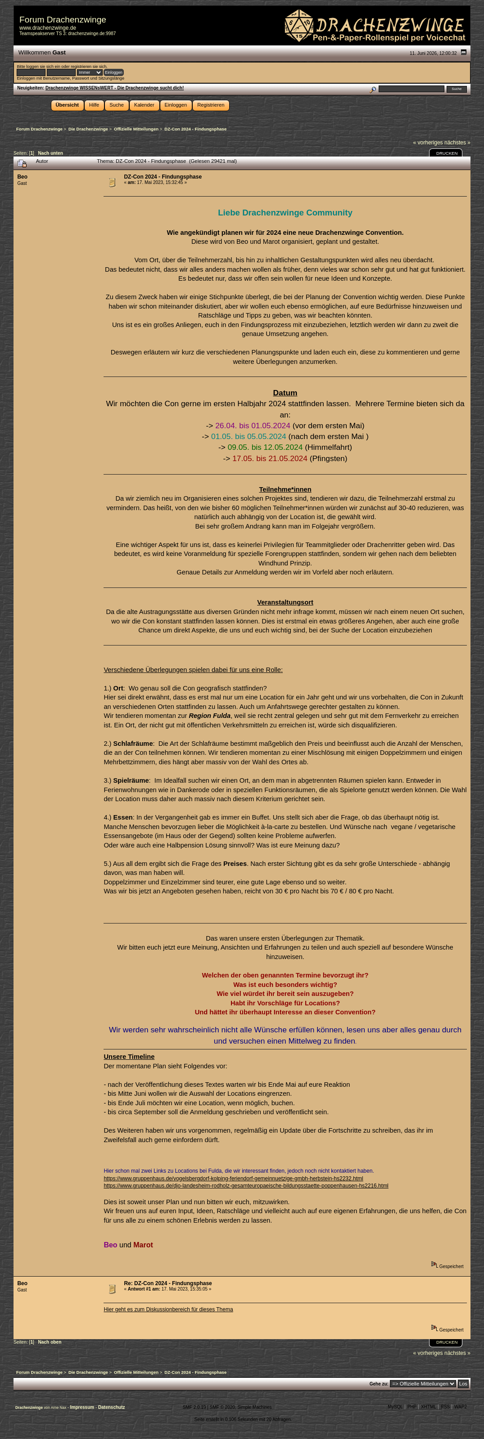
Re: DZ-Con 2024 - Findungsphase (168, 1283)
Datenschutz (111, 1407)
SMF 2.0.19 (194, 1407)
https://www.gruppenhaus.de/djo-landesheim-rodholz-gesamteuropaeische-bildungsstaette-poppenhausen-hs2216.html (246, 1186)
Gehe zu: (379, 1383)
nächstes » (457, 142)
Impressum (82, 1407)
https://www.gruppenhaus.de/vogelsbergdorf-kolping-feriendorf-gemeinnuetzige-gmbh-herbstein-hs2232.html (233, 1178)
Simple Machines (254, 1407)
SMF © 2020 (222, 1407)
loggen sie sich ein (43, 66)
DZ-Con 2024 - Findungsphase (163, 177)
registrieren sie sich (88, 66)
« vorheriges (428, 142)
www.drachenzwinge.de (47, 28)
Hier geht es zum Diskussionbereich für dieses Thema (168, 1309)
